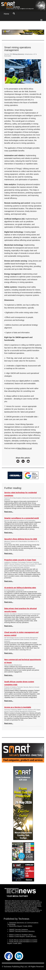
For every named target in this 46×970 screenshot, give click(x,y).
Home (6, 14)
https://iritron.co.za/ (24, 448)
